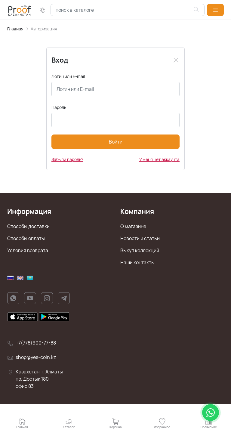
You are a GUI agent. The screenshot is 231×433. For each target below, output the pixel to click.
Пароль (58, 107)
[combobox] (128, 10)
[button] (215, 10)
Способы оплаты (26, 238)
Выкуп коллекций (139, 250)
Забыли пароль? (67, 159)
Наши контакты (137, 262)
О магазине (133, 226)
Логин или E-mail (68, 76)
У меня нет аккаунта (159, 159)
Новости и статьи (140, 238)
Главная (15, 29)
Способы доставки (28, 226)
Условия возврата (27, 250)
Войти (115, 141)
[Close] (176, 60)
